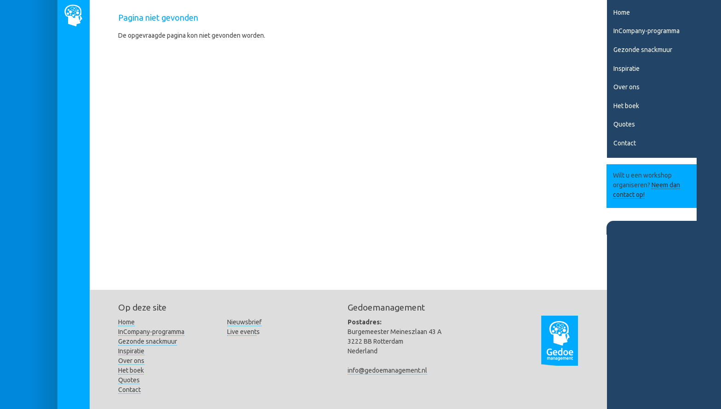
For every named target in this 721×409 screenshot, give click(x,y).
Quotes (624, 124)
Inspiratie (626, 68)
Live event (242, 331)
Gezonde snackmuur (642, 49)
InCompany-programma (646, 31)
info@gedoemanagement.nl (387, 370)
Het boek (626, 105)
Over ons (626, 87)
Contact (624, 143)
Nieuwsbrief (244, 322)
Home (621, 12)
